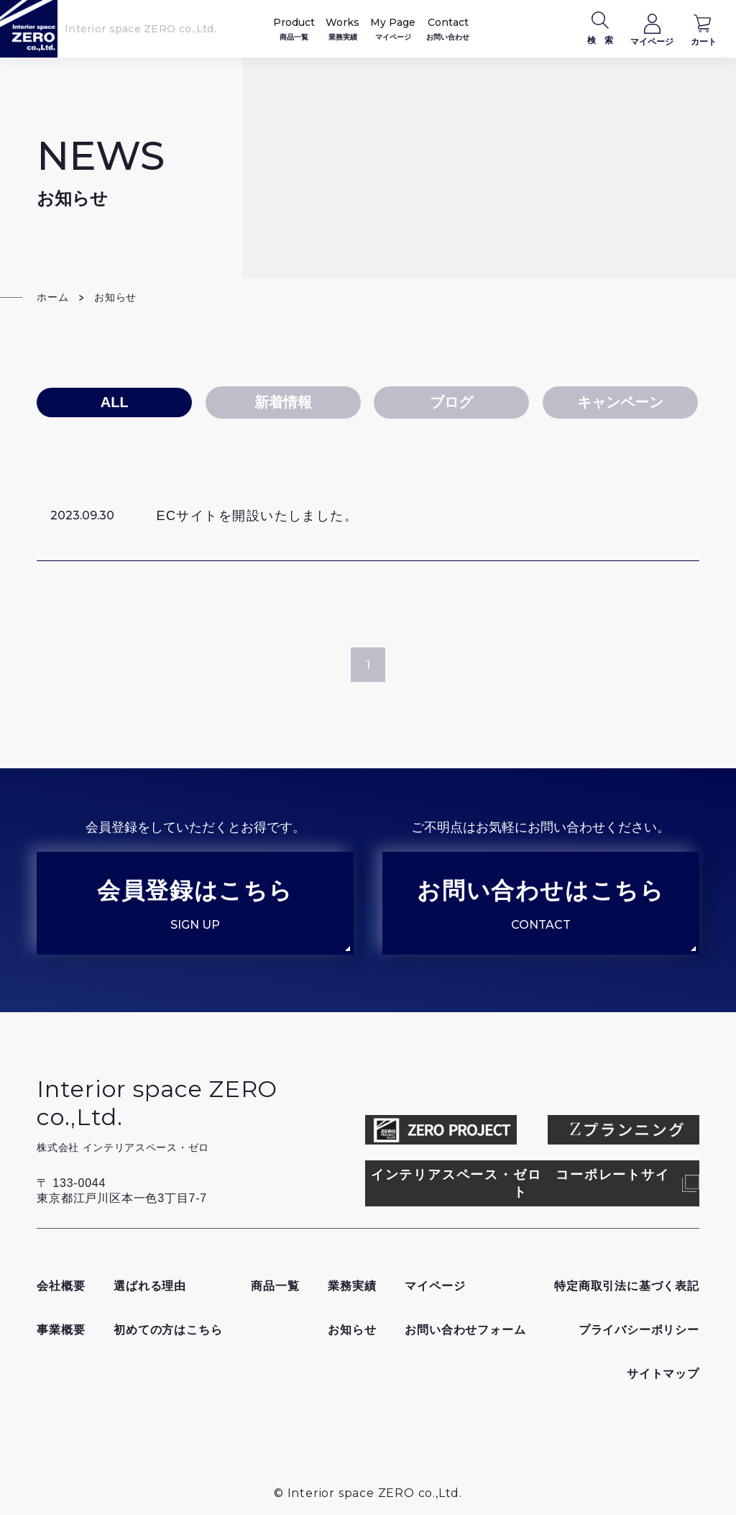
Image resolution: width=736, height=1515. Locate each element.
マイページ (435, 1286)
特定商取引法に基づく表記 (626, 1286)
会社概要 (61, 1286)
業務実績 (352, 1286)
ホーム (52, 297)
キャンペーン (620, 402)
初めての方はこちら (168, 1330)
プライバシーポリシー (639, 1330)
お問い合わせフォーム (465, 1330)
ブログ (451, 402)
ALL (115, 402)
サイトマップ (663, 1374)
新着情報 (283, 402)
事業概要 (61, 1330)
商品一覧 (275, 1286)
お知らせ (352, 1330)
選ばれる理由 (150, 1286)
